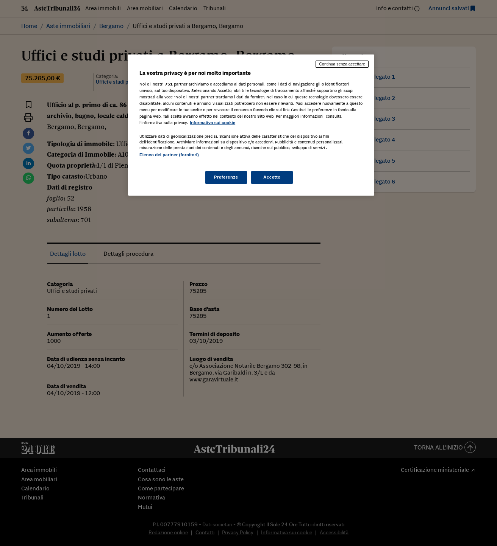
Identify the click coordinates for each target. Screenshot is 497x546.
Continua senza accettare (342, 64)
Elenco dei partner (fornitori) (169, 154)
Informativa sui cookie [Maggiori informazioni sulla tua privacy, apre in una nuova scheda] (212, 122)
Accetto (272, 177)
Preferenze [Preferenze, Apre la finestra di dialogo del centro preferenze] (226, 177)
